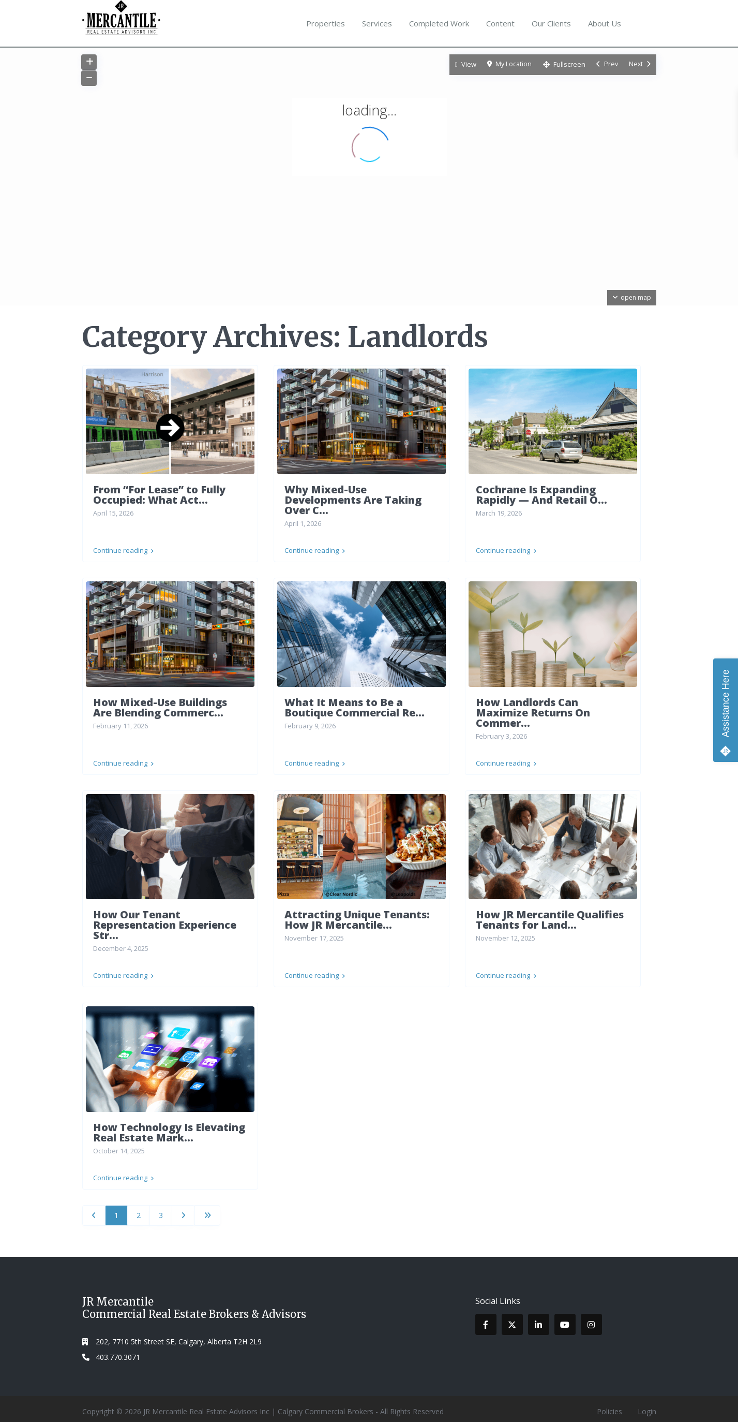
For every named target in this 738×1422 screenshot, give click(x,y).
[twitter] (512, 1319)
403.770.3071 (118, 1352)
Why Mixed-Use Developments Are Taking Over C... (352, 499)
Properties (325, 23)
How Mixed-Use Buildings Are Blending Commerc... (160, 706)
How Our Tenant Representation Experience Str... (164, 922)
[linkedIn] (538, 1319)
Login (647, 1406)
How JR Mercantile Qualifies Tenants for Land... (550, 917)
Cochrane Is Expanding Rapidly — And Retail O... (541, 494)
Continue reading (123, 548)
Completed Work (439, 23)
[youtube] (565, 1319)
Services (377, 23)
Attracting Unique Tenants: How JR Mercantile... (357, 917)
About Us (604, 23)
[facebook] (485, 1319)
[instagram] (591, 1319)
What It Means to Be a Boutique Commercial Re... (354, 706)
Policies (609, 1406)
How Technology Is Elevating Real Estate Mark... (169, 1128)
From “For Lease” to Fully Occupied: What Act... (159, 494)
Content (500, 23)
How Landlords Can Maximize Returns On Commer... (533, 711)
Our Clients (551, 23)
